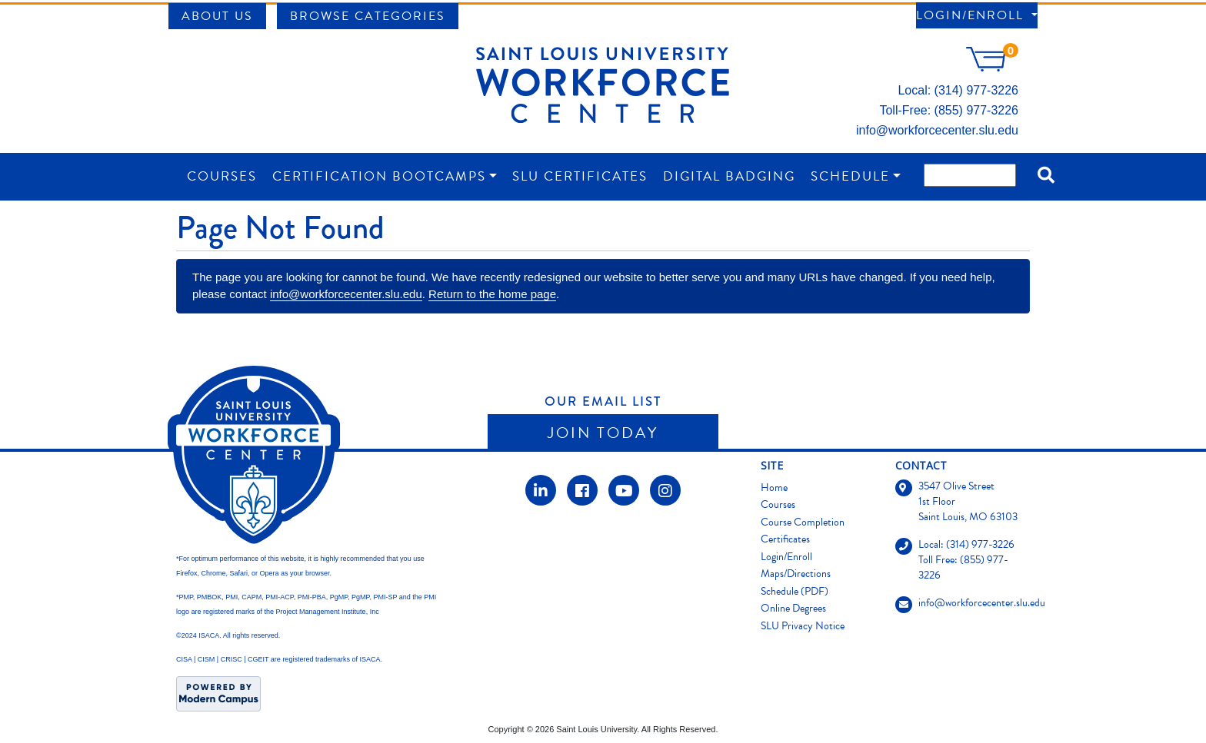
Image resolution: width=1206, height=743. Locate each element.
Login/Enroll (972, 15)
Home (774, 487)
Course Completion (803, 522)
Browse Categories (367, 16)
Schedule (850, 176)
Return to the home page (492, 293)
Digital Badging (729, 176)
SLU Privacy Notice (803, 626)
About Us (217, 16)
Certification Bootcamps (379, 176)
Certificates (785, 539)
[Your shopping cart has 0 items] (992, 67)
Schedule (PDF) (794, 591)
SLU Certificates (580, 176)
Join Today (603, 432)
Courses (222, 176)
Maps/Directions (796, 574)
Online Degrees (793, 608)
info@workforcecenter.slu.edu (937, 130)
